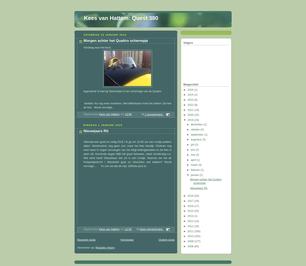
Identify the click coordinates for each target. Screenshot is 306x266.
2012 (191, 226)
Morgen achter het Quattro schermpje (116, 41)
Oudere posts (167, 239)
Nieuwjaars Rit (96, 131)
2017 (191, 201)
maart (194, 164)
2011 (191, 231)
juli (193, 144)
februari (196, 169)
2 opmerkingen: (154, 114)
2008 (191, 246)
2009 (191, 241)
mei (193, 154)
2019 (191, 120)
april (194, 159)
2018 (191, 195)
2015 (191, 210)
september (197, 134)
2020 (191, 114)
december (197, 124)
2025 (191, 89)
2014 (191, 216)
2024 (191, 94)
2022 (191, 104)
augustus (197, 139)
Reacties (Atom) (105, 247)
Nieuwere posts (86, 239)
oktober (196, 129)
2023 (191, 99)
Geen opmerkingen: (152, 229)
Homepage (127, 239)
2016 (191, 206)
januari (195, 175)
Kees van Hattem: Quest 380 (121, 18)
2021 (191, 110)
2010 (191, 236)
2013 (191, 221)
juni (193, 149)
